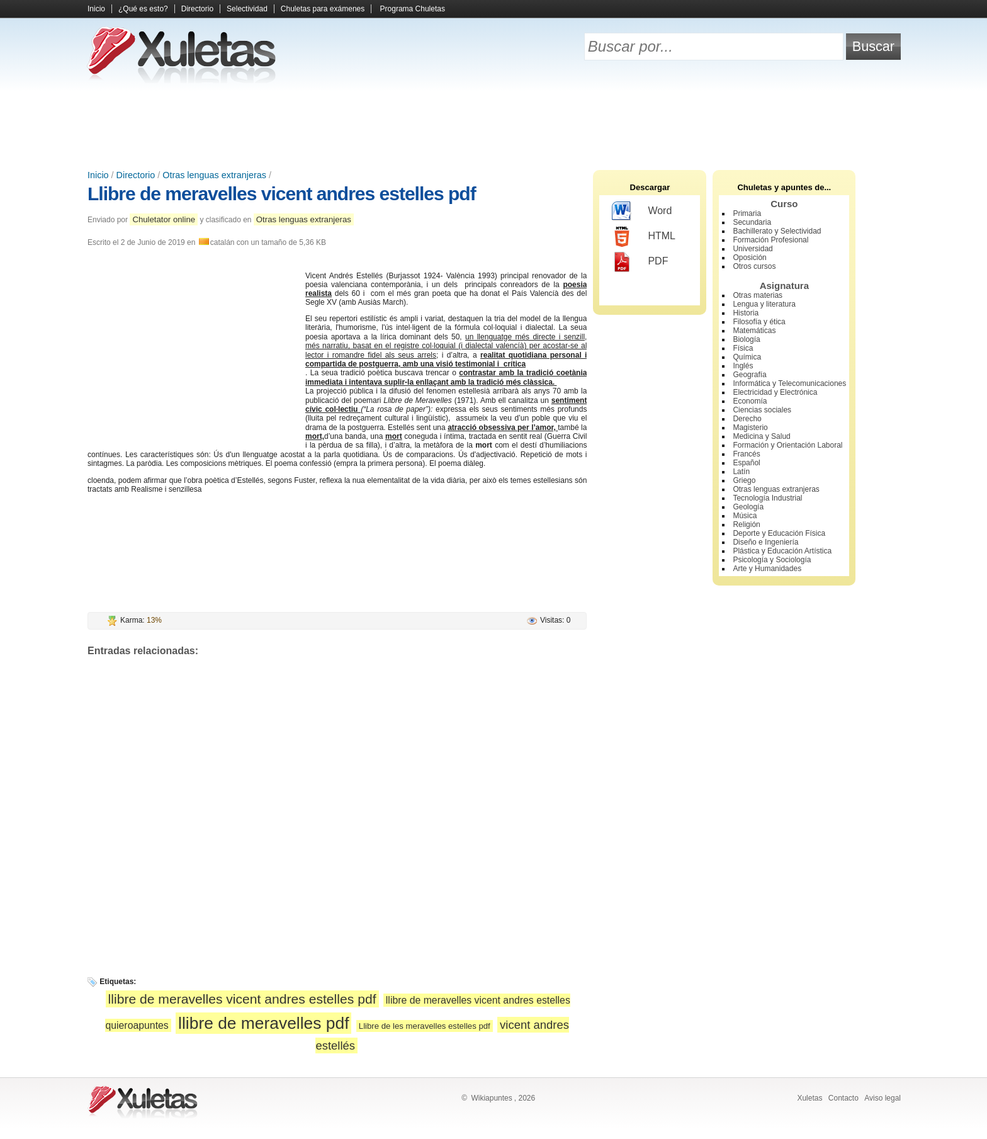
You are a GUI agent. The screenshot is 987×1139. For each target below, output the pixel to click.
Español (746, 462)
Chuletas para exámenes (322, 8)
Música (745, 515)
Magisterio (750, 427)
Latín (741, 471)
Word (642, 211)
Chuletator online (163, 219)
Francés (746, 454)
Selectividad (247, 8)
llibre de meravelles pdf (263, 1023)
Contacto (843, 1098)
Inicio (96, 8)
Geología (748, 506)
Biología (746, 339)
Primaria (747, 213)
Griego (744, 480)
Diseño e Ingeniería (765, 542)
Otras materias (757, 295)
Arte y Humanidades (767, 568)
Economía (750, 401)
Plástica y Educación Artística (782, 551)
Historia (746, 313)
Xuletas (809, 1098)
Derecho (747, 418)
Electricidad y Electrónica (775, 392)
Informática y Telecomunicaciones (789, 383)
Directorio (197, 8)
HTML (643, 237)
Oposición (749, 257)
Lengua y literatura (764, 304)
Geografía (749, 374)
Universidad (752, 248)
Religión (746, 524)
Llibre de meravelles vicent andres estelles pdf (281, 193)
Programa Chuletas (412, 8)
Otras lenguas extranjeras (214, 175)
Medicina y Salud (761, 436)
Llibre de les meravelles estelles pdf (424, 1026)
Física (743, 348)
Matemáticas (754, 330)
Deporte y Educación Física (779, 533)
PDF (640, 262)
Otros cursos (754, 266)
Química (747, 357)
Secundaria (752, 222)
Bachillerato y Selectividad (777, 231)
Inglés (743, 365)
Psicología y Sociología (772, 559)
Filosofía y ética (759, 321)
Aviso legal (882, 1098)
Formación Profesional (770, 239)
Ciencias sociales (762, 409)
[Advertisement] (493, 125)
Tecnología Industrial (767, 498)
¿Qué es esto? (143, 8)
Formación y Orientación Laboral (787, 445)
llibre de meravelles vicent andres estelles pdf (242, 999)
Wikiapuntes (491, 1098)
